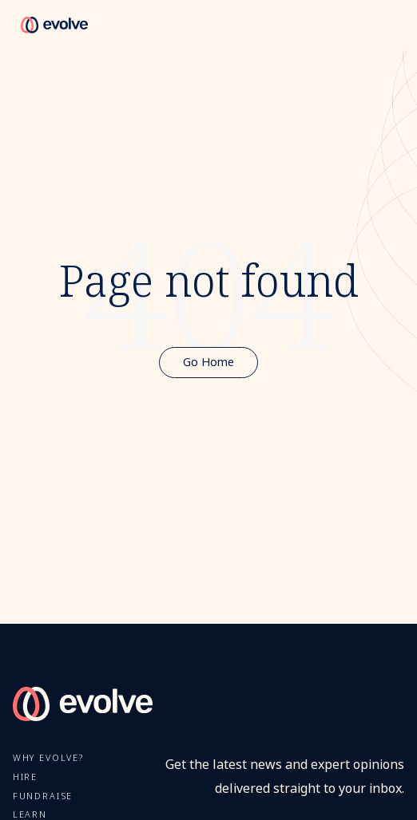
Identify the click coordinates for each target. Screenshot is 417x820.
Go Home (208, 362)
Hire (25, 777)
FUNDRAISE (43, 796)
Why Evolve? (48, 758)
